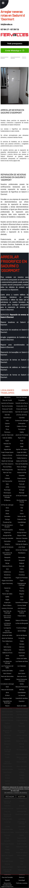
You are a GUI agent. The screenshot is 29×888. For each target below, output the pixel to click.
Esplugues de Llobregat (22, 584)
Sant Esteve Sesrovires (7, 616)
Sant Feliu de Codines (22, 612)
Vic (7, 644)
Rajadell (7, 880)
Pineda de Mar (7, 522)
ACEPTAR (22, 796)
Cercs (22, 513)
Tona (7, 475)
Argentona (7, 532)
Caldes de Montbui (21, 461)
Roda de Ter (7, 443)
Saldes (7, 658)
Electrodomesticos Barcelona (4, 57)
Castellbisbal (22, 522)
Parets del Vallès (7, 594)
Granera (21, 572)
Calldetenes (7, 572)
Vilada (22, 641)
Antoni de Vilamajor (22, 550)
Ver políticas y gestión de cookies (15, 792)
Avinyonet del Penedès (7, 496)
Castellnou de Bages (21, 602)
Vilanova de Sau (7, 458)
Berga (7, 563)
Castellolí (22, 417)
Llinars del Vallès (22, 658)
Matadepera (21, 553)
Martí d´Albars (7, 605)
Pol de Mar (22, 638)
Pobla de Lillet (21, 519)
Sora (21, 596)
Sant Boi (7, 415)
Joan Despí (21, 547)
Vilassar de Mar (21, 472)
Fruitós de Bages (21, 628)
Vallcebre (22, 650)
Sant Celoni (21, 673)
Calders (7, 446)
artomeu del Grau (21, 415)
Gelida (22, 684)
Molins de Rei (22, 516)
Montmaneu (21, 487)
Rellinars (21, 877)
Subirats (21, 655)
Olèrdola (21, 689)
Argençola (7, 602)
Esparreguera (21, 478)
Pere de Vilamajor (21, 397)
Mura (7, 429)
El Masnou (7, 500)
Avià (7, 569)
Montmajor (7, 490)
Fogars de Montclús (22, 577)
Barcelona (7, 397)
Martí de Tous (7, 472)
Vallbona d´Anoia (7, 652)
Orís (21, 510)
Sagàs (7, 599)
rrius (7, 420)
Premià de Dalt (7, 698)
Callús (22, 569)
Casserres (7, 588)
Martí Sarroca (22, 469)
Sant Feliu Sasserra (7, 464)
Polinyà (7, 519)
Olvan (7, 513)
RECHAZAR (9, 796)
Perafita (21, 591)
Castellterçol (7, 417)
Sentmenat (21, 481)
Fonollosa (22, 575)
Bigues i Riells (21, 535)
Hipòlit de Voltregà (7, 461)
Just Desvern (22, 608)
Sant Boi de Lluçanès (21, 412)
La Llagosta (7, 628)
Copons (7, 423)
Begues (21, 594)
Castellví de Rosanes (7, 403)
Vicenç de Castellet (7, 538)
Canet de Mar (22, 541)
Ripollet (7, 550)
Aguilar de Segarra (21, 449)
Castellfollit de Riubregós (7, 702)
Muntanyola (21, 429)
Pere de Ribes (7, 467)
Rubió (7, 440)
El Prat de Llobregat (7, 505)
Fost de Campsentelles (7, 631)
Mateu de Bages (22, 467)
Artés (21, 443)
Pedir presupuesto (14, 43)
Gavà (7, 687)
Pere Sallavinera (7, 641)
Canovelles (7, 541)
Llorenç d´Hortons (7, 608)
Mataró (7, 706)
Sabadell (7, 620)
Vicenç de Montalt (21, 409)
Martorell (7, 560)
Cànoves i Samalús (21, 538)
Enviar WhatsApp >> (14, 50)
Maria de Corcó (21, 676)
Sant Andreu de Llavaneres (7, 553)
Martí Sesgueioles (7, 469)
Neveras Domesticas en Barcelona (15, 57)
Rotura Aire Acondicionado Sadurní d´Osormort (7, 884)
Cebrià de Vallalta (7, 412)
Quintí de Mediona (7, 638)
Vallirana (21, 647)
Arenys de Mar (7, 535)
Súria (7, 655)
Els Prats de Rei (7, 481)
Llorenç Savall (21, 605)
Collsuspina (21, 423)
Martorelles (21, 557)
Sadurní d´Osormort (22, 620)
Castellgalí (22, 880)
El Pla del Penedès (21, 495)
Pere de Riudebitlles (21, 464)
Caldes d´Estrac (21, 426)
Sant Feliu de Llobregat (7, 612)
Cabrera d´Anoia (7, 566)
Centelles (7, 516)
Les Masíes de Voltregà (7, 662)
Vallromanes (7, 647)
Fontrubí (21, 484)
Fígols (22, 580)
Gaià (7, 484)
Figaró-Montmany (7, 583)
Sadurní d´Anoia (7, 455)
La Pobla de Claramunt (7, 624)
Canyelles (22, 475)
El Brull (7, 695)
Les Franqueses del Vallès (7, 667)
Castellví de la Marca (22, 403)
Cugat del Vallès (22, 452)
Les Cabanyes (21, 666)
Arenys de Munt (21, 532)
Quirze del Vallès (7, 635)
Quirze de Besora (22, 635)
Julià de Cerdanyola (7, 547)
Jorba (7, 487)
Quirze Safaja (22, 631)
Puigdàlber (21, 400)
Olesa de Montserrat (22, 687)
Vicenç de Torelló (7, 409)
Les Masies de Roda (22, 661)
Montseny (7, 432)
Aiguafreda (7, 449)
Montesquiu (7, 493)
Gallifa (7, 596)
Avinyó (7, 426)
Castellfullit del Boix (22, 698)
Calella (22, 432)
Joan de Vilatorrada (7, 435)
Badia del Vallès (21, 706)
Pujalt (21, 525)
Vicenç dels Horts (21, 406)
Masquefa (7, 557)
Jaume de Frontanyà (21, 435)
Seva (7, 508)
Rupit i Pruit (21, 438)
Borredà (21, 566)
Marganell (22, 560)
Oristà (7, 510)
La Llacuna (21, 695)
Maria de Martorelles (7, 676)
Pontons (21, 530)
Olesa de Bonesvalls (7, 689)
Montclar (21, 493)
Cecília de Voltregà (21, 455)
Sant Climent (7, 673)
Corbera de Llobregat (21, 420)
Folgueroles (7, 577)
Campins (7, 544)
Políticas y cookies (21, 883)
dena (7, 692)
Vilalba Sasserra (22, 458)
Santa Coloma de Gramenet (22, 680)
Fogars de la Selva (7, 580)
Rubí (21, 440)
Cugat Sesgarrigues (7, 452)
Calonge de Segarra (22, 544)
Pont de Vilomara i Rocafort (7, 526)
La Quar (21, 670)
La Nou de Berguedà (22, 623)
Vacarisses (21, 652)
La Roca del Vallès (7, 670)
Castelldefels (22, 692)
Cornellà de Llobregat (7, 684)
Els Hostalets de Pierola (22, 501)
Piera (7, 591)
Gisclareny (7, 575)
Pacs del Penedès (7, 877)
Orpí (21, 508)
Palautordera (22, 616)
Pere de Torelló (7, 400)
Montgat (21, 490)
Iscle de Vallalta (7, 438)
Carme (22, 588)
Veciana (21, 644)
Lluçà (21, 599)
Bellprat (21, 563)
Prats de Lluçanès (7, 530)
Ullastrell (7, 679)
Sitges (22, 505)
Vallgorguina (7, 650)
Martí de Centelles (7, 406)
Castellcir (22, 701)
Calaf (21, 446)
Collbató (7, 478)
